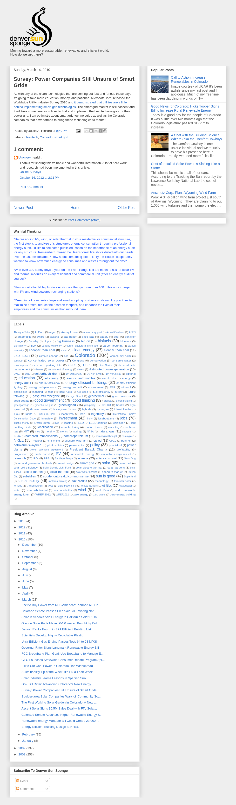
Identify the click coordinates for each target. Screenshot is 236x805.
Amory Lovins (69, 332)
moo (37, 431)
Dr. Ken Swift (94, 374)
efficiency (51, 378)
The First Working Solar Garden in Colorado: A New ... (59, 702)
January (28, 740)
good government (49, 400)
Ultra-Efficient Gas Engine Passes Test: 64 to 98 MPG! (59, 641)
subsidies (29, 476)
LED (81, 422)
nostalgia (127, 436)
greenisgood (67, 405)
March (27, 599)
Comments (25, 789)
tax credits (79, 481)
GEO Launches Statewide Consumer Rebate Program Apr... (63, 660)
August (27, 569)
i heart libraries (122, 409)
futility (118, 391)
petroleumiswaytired (28, 445)
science (83, 458)
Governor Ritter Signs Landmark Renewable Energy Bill (60, 647)
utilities (107, 485)
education (27, 378)
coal (66, 355)
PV (58, 454)
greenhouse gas (44, 405)
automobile (24, 336)
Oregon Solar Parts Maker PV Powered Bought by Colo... (61, 623)
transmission (35, 485)
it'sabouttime (106, 418)
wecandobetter (63, 490)
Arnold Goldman (115, 332)
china (64, 350)
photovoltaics (55, 445)
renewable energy (82, 454)
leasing (68, 422)
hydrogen (103, 409)
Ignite (29, 413)
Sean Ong (129, 458)
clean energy (83, 350)
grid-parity (89, 405)
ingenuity (97, 414)
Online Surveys (30, 172)
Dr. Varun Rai (113, 374)
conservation (98, 360)
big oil (85, 341)
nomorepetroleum (75, 436)
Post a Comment (31, 187)
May (25, 587)
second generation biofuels (35, 463)
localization (45, 427)
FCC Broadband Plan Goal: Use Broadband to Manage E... (62, 653)
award (41, 336)
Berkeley (33, 341)
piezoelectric (77, 445)
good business (121, 396)
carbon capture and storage (82, 345)
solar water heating (87, 472)
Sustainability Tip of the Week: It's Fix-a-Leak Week (57, 672)
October (28, 557)
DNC (17, 373)
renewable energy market (116, 454)
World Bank (102, 490)
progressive (21, 454)
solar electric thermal (89, 467)
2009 (23, 748)
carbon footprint (112, 345)
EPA (112, 387)
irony (90, 418)
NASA (90, 431)
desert (80, 369)
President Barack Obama (88, 449)
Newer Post (23, 208)
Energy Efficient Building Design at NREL (50, 727)
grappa (107, 400)
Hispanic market (39, 409)
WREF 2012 (43, 494)
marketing (113, 427)
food (51, 391)
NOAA (17, 436)
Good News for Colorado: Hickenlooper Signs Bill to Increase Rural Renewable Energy (185, 108)
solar (106, 463)
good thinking (84, 400)
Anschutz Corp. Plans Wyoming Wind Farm (183, 193)
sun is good (105, 476)
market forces (93, 427)
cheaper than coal (42, 350)
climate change (48, 355)
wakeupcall (125, 485)
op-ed (97, 440)
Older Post (127, 208)
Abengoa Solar (22, 332)
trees (50, 485)
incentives (67, 413)
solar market (34, 472)
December (30, 544)
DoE (27, 374)
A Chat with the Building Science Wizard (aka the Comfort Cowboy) (196, 137)
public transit (42, 454)
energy (126, 378)
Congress (78, 360)
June (26, 581)
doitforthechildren (46, 373)
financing (37, 391)
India (83, 414)
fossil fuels (65, 391)
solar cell (125, 463)
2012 (23, 527)
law (56, 422)
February (29, 734)
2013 (23, 521)
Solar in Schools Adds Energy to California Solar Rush (59, 617)
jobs (123, 418)
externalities (20, 392)
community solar (120, 355)
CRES (72, 365)
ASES (132, 332)
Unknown (26, 157)
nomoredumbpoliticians (41, 436)
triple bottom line (67, 485)
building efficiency (52, 345)
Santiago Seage (64, 458)
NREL (19, 440)
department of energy (60, 369)
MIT (26, 431)
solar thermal (59, 472)
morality (50, 431)
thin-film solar (122, 480)
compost (18, 360)
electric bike (109, 378)
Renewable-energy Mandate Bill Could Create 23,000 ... (60, 721)
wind (82, 490)
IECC (17, 414)
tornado (18, 485)
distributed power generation (109, 369)
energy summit (72, 387)
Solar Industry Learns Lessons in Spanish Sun (53, 678)
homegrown (60, 409)
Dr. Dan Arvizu (74, 374)
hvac (74, 409)
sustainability (28, 481)
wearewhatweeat (37, 490)
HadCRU (106, 405)
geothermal (96, 396)
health (120, 404)
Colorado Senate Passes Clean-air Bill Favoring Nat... (58, 611)
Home (75, 208)
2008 (23, 754)
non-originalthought (106, 436)
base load (88, 336)
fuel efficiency (101, 391)
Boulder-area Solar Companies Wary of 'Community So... (61, 696)
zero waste (99, 494)
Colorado (46, 137)
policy (95, 445)
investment (68, 418)
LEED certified (98, 422)
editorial (131, 373)
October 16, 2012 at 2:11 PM (40, 177)
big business (66, 341)
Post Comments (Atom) (84, 220)
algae (52, 332)
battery (104, 336)
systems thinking (57, 481)
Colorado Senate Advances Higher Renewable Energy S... (61, 714)
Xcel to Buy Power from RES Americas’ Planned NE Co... (61, 605)
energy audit (22, 383)
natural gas (106, 431)
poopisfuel (115, 445)
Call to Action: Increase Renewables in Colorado (189, 79)
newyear (127, 431)
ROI (36, 458)
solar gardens (116, 467)
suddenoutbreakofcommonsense (66, 476)
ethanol (126, 387)
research (20, 458)
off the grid (53, 440)
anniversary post (92, 332)
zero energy (80, 494)
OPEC (112, 440)
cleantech (31, 137)
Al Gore (39, 332)
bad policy (70, 336)
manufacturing (70, 427)
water (17, 490)
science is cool (106, 458)
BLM (33, 345)
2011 (23, 533)
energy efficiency (49, 382)
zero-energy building (122, 494)
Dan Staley (105, 365)
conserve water (121, 360)
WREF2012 (62, 494)
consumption (21, 365)
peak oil (126, 440)
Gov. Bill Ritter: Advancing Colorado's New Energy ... (58, 684)
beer (116, 336)
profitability (123, 449)
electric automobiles (81, 378)
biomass (126, 341)
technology (101, 480)
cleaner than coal (116, 350)
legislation (119, 422)
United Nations (89, 485)
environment (95, 387)
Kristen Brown (42, 423)
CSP (86, 365)
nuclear (37, 440)
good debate (21, 400)
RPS (47, 458)
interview (47, 418)
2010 (23, 539)
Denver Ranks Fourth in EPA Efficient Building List (56, 629)
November (30, 551)
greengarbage (21, 405)
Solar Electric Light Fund (57, 467)
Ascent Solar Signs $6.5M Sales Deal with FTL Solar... (59, 708)
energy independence (42, 387)
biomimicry (20, 345)
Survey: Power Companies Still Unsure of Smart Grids (58, 690)
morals (64, 431)
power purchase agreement (46, 449)
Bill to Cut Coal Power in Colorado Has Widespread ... (58, 666)
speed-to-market (112, 471)
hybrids (86, 409)
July (25, 575)
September (30, 563)
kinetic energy (21, 423)
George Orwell (74, 396)
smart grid (61, 137)
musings (77, 431)
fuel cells (82, 391)
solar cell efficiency (26, 467)
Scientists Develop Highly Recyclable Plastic (52, 635)
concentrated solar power (46, 360)
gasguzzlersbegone (46, 396)
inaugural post (47, 414)
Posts (22, 781)
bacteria (54, 337)
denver (39, 369)
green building (124, 400)
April (25, 593)
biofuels (104, 341)
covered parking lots (47, 365)
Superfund (129, 476)
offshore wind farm (76, 440)
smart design (66, 463)
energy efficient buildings (86, 382)
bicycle (48, 341)
